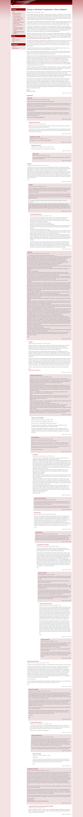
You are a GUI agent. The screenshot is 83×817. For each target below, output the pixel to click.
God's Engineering (17, 16)
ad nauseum (35, 454)
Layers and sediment (45, 639)
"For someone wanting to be (36, 214)
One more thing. (37, 512)
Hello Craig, (29, 98)
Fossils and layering (42, 572)
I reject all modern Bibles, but (40, 498)
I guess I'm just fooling (33, 689)
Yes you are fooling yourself (36, 722)
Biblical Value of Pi (17, 14)
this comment (40, 157)
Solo (13, 41)
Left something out (35, 437)
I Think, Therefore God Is (18, 17)
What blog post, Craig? (36, 145)
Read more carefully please (33, 661)
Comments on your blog (35, 136)
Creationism (29, 252)
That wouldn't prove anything (43, 544)
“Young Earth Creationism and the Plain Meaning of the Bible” (38, 38)
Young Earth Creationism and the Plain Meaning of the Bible (18, 29)
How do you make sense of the (46, 603)
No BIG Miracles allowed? (32, 768)
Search (14, 46)
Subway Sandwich (17, 20)
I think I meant (36, 153)
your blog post (48, 140)
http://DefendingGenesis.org (32, 801)
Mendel (33, 205)
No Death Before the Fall (18, 19)
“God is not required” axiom (57, 58)
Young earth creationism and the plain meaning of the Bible (41, 806)
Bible (14, 11)
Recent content (15, 48)
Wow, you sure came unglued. (37, 417)
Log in (64, 92)
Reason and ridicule (37, 753)
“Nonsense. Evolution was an (36, 375)
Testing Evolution (39, 532)
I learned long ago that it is (36, 735)
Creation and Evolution (16, 6)
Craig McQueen (23, 2)
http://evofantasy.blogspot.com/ (38, 117)
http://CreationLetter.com (43, 801)
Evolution (29, 163)
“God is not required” (45, 81)
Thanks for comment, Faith (34, 122)
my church (35, 21)
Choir (14, 38)
